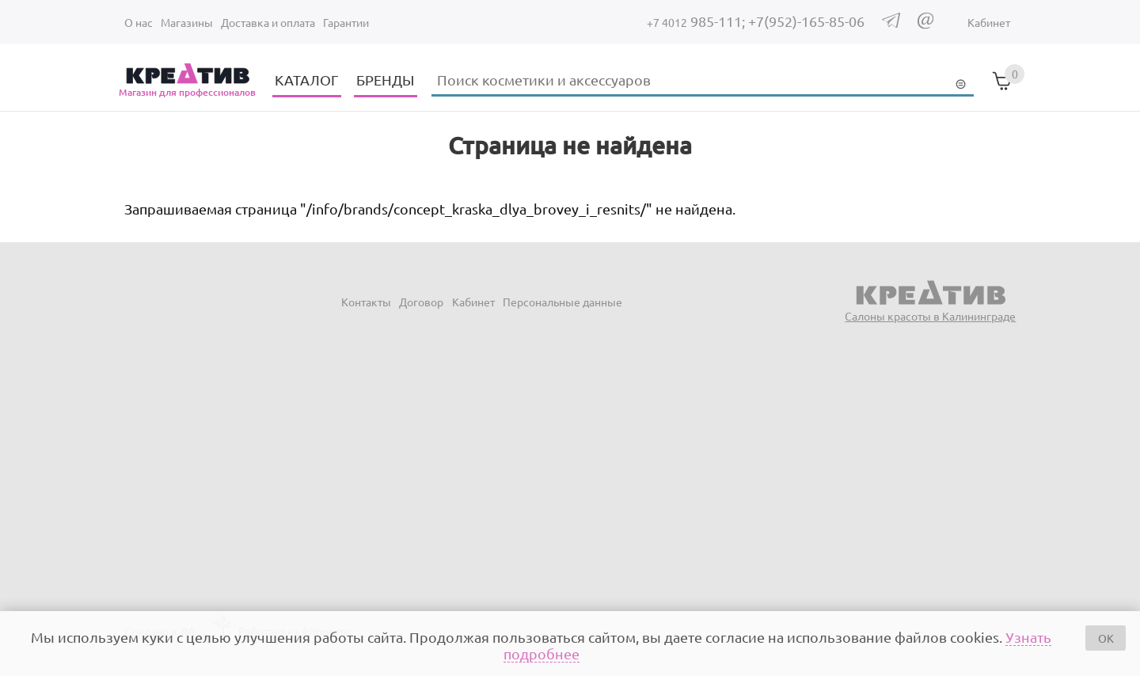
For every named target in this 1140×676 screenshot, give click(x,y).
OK (1106, 638)
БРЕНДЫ (385, 79)
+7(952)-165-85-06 (806, 21)
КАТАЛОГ (306, 79)
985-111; (697, 21)
